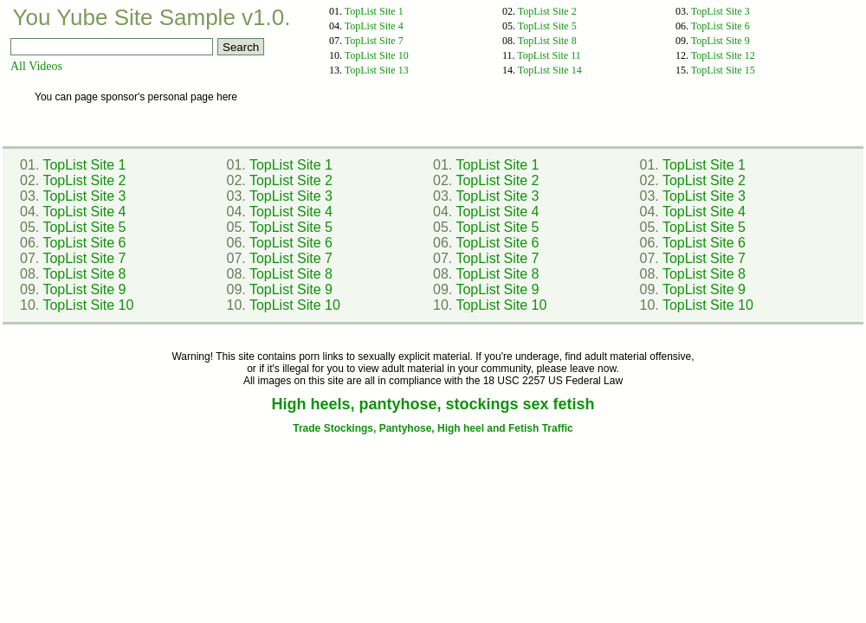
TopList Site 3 (720, 11)
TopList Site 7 (374, 41)
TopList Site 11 (548, 55)
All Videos (36, 66)
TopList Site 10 (377, 55)
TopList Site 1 (374, 11)
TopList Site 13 (377, 70)
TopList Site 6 (720, 26)
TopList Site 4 (374, 26)
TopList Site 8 (547, 41)
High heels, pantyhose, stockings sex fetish (432, 404)
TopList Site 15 (723, 70)
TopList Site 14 (550, 70)
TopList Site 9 (720, 41)
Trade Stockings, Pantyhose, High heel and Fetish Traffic (432, 428)
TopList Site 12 (723, 55)
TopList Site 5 (547, 26)
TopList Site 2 (547, 11)
